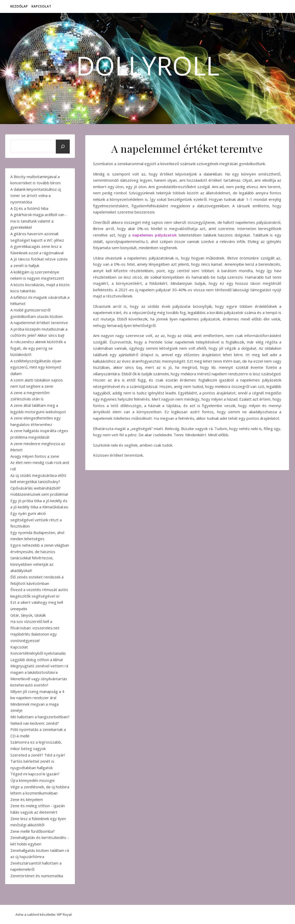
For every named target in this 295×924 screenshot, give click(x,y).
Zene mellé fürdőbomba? (32, 831)
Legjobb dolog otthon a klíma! (36, 659)
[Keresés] (63, 147)
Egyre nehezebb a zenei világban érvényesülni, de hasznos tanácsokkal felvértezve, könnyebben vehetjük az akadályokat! (39, 558)
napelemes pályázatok (154, 235)
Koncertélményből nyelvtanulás (38, 653)
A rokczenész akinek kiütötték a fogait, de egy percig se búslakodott (38, 348)
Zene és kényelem (26, 799)
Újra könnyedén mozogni (32, 780)
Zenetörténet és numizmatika (36, 875)
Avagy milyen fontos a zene (34, 456)
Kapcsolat (41, 6)
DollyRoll (147, 65)
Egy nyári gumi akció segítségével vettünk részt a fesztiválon (36, 520)
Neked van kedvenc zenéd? (34, 723)
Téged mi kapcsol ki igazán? (34, 773)
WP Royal (64, 914)
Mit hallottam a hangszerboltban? (39, 716)
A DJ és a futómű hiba (29, 208)
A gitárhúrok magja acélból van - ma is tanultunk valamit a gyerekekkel (38, 221)
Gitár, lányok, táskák (28, 615)
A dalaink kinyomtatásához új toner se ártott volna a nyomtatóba (35, 195)
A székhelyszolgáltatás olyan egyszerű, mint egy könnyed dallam (35, 367)
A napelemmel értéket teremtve (39, 322)
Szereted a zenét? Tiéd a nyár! (37, 755)
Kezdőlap (19, 6)
